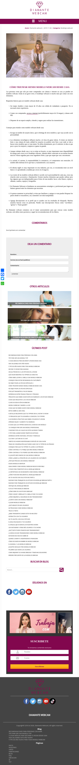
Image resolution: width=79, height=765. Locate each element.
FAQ (10, 756)
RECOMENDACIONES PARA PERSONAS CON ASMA (23, 355)
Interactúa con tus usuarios (18, 516)
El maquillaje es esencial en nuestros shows (23, 525)
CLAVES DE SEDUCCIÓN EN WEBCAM (19, 402)
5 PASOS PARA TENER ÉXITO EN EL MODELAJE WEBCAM (24, 469)
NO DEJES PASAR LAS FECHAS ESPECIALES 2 (21, 383)
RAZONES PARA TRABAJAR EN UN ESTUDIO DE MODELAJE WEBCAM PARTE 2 (30, 480)
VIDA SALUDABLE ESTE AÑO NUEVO (19, 363)
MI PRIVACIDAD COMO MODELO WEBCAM (21, 508)
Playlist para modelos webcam (19, 488)
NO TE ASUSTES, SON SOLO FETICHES (19, 519)
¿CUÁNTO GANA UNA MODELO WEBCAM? (21, 500)
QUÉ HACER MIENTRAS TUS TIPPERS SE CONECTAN (23, 375)
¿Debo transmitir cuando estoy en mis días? (23, 513)
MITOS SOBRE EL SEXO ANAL (17, 411)
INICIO (11, 745)
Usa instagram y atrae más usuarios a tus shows (25, 527)
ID (9, 760)
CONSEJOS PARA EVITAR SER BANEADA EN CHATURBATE (25, 380)
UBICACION (12, 758)
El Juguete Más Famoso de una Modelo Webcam (24, 455)
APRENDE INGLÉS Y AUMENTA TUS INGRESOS (22, 422)
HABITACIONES (14, 752)
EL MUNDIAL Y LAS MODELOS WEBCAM (20, 544)
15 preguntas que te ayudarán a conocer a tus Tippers (27, 416)
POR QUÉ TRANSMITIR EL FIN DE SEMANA (20, 391)
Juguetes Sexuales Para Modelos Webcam (22, 547)
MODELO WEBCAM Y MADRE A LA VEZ (19, 405)
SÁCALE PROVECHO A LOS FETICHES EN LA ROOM (23, 372)
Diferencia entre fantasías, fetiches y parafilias (24, 436)
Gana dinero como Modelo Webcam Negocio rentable (26, 466)
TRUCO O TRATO (13, 511)
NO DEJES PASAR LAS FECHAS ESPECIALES (20, 388)
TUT (10, 762)
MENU (39, 21)
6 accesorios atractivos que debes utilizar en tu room (27, 419)
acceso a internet (32, 113)
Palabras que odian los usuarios (20, 550)
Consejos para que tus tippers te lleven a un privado (26, 447)
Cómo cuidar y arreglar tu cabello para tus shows (26, 494)
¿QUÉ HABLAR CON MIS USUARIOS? (19, 505)
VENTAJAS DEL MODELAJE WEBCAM (19, 486)
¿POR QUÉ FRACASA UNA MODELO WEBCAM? (22, 461)
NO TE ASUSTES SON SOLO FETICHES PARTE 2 (22, 477)
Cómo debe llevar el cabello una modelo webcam (25, 377)
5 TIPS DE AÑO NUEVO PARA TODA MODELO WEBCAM (24, 366)
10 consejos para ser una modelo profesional (24, 427)
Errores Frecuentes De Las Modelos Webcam (23, 555)
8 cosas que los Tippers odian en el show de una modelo (27, 425)
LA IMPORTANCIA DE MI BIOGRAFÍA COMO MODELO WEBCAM (26, 472)
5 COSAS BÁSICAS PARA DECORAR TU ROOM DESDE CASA (25, 361)
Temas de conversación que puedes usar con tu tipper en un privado (31, 444)
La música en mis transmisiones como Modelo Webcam (26, 533)
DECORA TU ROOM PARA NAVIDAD (18, 369)
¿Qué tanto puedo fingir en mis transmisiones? (24, 530)
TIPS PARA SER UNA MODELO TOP (18, 358)
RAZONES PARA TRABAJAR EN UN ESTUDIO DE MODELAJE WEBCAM (28, 483)
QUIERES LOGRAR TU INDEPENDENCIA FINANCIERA (23, 538)
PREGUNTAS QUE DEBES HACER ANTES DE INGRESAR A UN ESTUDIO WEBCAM (31, 397)
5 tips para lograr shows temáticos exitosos (23, 433)
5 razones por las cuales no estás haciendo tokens (26, 430)
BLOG (11, 754)
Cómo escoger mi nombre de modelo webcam (24, 541)
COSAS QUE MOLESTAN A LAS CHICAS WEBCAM (22, 400)
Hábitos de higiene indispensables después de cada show (27, 441)
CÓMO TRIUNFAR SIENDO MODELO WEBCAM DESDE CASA (25, 386)
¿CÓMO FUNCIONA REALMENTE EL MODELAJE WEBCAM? (25, 475)
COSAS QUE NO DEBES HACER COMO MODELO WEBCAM (25, 408)
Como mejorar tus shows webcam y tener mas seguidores (28, 552)
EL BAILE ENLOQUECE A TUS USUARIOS (20, 522)
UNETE (11, 749)
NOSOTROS (12, 747)
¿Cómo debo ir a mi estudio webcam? (20, 491)
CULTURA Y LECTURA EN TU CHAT (18, 438)
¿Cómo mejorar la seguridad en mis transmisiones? (25, 497)
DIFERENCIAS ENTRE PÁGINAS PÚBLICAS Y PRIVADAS (24, 394)
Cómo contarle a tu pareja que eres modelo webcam (26, 450)
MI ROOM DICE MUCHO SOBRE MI (18, 536)
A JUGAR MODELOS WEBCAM (17, 502)
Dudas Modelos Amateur (17, 463)
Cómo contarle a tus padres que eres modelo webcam (27, 452)
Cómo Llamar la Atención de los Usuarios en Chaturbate (27, 458)
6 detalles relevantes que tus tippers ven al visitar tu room (28, 413)
